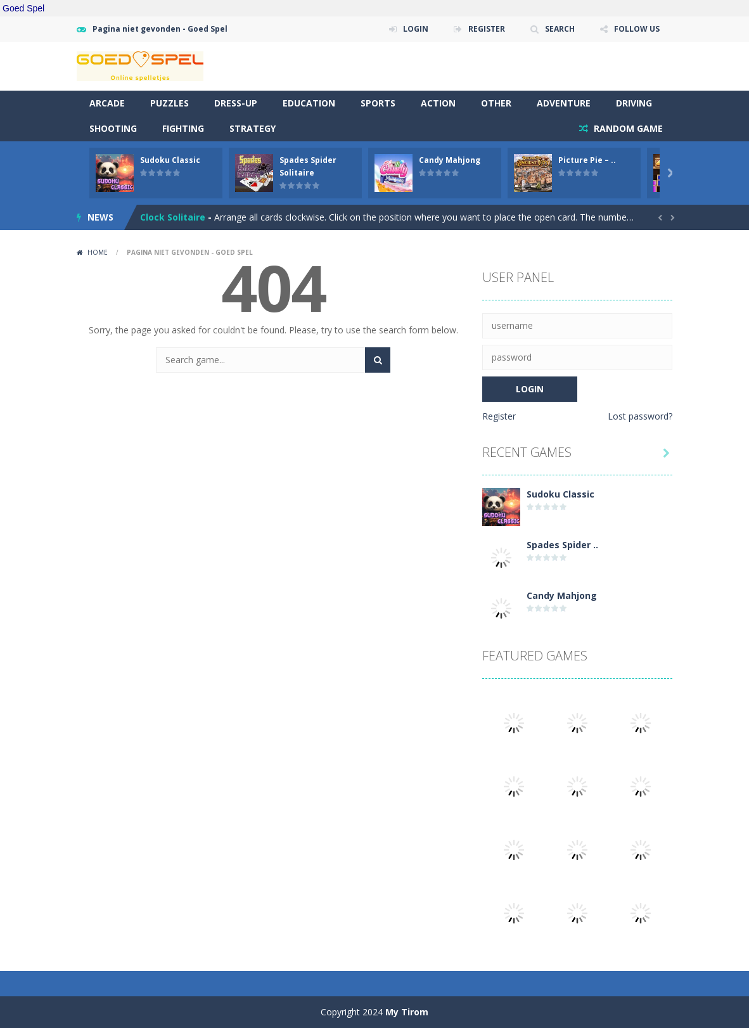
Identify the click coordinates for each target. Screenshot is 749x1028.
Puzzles (169, 103)
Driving (634, 103)
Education (309, 103)
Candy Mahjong (449, 160)
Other (496, 103)
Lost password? (640, 416)
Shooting (113, 128)
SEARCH (560, 28)
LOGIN (415, 28)
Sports (378, 103)
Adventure (564, 103)
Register (499, 416)
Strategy (252, 128)
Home (98, 252)
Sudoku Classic (170, 160)
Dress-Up (235, 103)
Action (438, 103)
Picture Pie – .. (587, 160)
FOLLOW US (637, 28)
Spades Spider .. (562, 545)
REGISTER (486, 28)
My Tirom (406, 1012)
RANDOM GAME (627, 128)
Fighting (183, 128)
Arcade (107, 103)
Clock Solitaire (172, 217)
